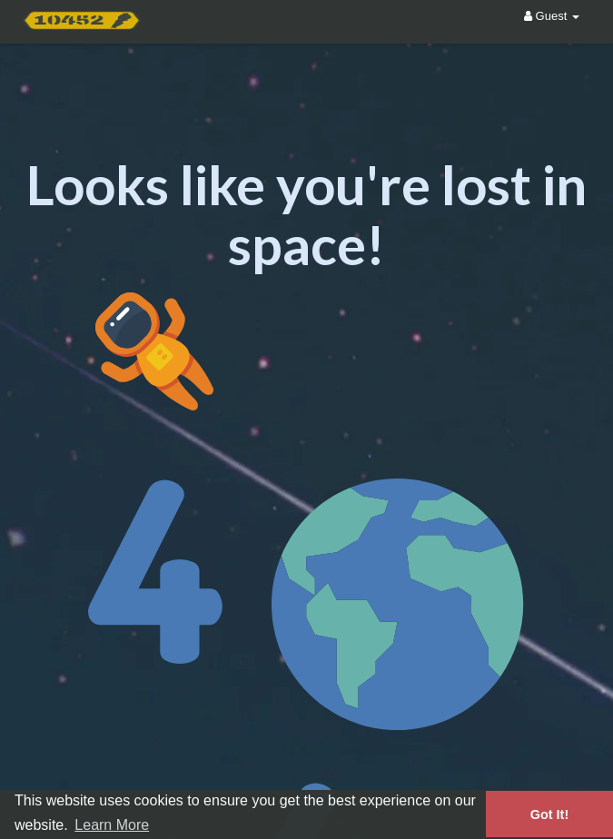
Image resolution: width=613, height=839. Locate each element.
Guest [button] (551, 16)
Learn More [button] (111, 825)
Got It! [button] (549, 814)
